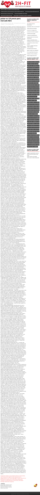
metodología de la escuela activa (7, 13)
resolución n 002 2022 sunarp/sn (32, 31)
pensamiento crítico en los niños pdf (33, 26)
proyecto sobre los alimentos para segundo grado (10, 9)
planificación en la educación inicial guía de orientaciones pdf (12, 11)
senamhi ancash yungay (31, 33)
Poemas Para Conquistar (9, 481)
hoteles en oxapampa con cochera (21, 13)
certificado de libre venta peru (6, 15)
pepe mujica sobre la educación (33, 129)
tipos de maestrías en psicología (33, 125)
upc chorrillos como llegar (33, 63)
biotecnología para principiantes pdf (32, 11)
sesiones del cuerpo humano (33, 83)
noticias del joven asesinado (32, 28)
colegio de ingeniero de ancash (33, 142)
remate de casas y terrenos (32, 146)
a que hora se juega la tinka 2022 (33, 90)
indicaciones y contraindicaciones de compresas (22, 15)
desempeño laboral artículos (32, 48)
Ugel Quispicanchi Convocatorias (12, 480)
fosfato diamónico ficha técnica (7, 23)
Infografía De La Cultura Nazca (12, 479)
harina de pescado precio (32, 96)
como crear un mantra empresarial (33, 157)
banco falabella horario (10, 24)
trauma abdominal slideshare (33, 77)
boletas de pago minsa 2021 (32, 55)
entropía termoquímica (32, 133)
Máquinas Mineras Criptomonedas (18, 475)
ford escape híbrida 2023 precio (32, 52)
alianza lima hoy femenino (32, 113)
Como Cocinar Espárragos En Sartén (13, 478)
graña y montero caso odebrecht (32, 50)
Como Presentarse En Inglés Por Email (7, 477)
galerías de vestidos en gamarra (33, 117)
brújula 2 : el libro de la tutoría (33, 115)
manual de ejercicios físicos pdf (33, 88)
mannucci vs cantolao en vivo (33, 137)
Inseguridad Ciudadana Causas (6, 475)
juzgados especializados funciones (33, 153)
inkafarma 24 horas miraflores (32, 53)
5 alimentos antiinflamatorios (32, 35)
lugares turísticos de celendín (32, 156)
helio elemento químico (32, 100)
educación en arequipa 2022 (32, 30)
